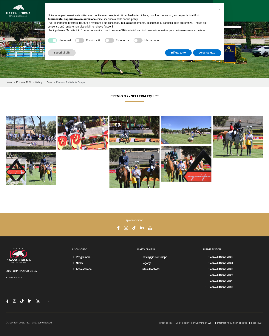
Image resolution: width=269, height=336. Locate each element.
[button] (219, 9)
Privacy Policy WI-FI (203, 322)
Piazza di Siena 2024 (220, 263)
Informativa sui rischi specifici (232, 322)
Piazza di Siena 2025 (220, 257)
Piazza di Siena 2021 (219, 281)
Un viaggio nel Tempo (154, 257)
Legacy (146, 263)
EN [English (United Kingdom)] (48, 301)
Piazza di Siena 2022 (220, 275)
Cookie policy (182, 322)
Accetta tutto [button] (207, 52)
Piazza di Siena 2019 (220, 287)
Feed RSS (256, 322)
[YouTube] (150, 228)
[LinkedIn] (142, 228)
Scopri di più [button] (62, 52)
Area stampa (83, 269)
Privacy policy (165, 322)
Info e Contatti (150, 269)
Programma (82, 257)
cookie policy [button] (130, 19)
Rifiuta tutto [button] (178, 52)
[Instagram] (126, 228)
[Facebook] (118, 228)
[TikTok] (134, 228)
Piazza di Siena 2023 (220, 269)
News (79, 263)
